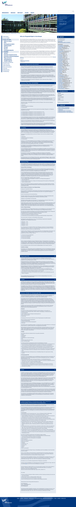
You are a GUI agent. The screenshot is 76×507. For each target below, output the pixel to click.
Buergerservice (8, 33)
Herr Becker (60, 72)
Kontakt (62, 37)
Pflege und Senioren (8, 57)
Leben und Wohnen (6, 65)
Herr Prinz (60, 66)
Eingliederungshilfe (7, 45)
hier (26, 463)
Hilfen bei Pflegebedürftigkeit (25, 60)
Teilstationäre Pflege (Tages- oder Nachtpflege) (29, 83)
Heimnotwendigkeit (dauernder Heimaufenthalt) (30, 64)
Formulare (62, 105)
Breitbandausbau (6, 69)
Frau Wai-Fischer (61, 78)
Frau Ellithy (60, 48)
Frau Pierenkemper (61, 88)
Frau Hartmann (60, 63)
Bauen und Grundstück (7, 66)
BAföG (5, 42)
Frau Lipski (60, 54)
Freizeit (32, 12)
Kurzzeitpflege (23, 127)
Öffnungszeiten (64, 91)
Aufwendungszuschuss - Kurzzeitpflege (64, 110)
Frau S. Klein (60, 83)
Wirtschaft (20, 12)
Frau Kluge (60, 81)
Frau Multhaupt (60, 46)
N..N (59, 49)
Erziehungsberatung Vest (9, 50)
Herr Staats (60, 64)
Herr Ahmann (60, 56)
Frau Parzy (60, 71)
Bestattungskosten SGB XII (9, 44)
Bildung (26, 12)
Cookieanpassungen (38, 498)
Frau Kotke (60, 57)
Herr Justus (60, 62)
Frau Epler (60, 79)
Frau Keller (60, 61)
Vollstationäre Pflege (24, 161)
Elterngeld (6, 47)
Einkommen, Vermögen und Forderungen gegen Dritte (31, 293)
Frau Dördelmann (61, 69)
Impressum (26, 498)
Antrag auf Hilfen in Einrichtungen (63, 107)
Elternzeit (6, 48)
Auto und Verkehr (6, 38)
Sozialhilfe (23, 279)
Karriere (59, 498)
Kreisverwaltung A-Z (63, 16)
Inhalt (18, 498)
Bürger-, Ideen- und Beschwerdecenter (62, 24)
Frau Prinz (60, 52)
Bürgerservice (5, 12)
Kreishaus (13, 12)
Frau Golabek (60, 60)
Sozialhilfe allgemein (8, 60)
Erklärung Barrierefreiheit (48, 498)
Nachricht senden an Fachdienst (65, 42)
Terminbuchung (6, 71)
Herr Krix (59, 47)
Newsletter (63, 498)
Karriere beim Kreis (62, 21)
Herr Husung (60, 55)
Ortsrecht (61, 19)
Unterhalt (22, 369)
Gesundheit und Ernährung (8, 62)
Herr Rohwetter (60, 65)
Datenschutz (31, 498)
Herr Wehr (60, 74)
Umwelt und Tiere (6, 63)
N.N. (59, 53)
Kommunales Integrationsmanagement (11, 56)
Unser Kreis (5, 68)
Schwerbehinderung (8, 59)
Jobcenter (6, 53)
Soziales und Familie (13, 33)
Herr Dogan (60, 80)
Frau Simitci (60, 70)
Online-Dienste (5, 36)
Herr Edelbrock (60, 45)
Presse (55, 498)
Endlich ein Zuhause (8, 41)
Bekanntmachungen (63, 17)
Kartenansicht (60, 41)
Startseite (4, 33)
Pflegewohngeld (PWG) (25, 256)
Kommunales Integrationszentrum (10, 54)
